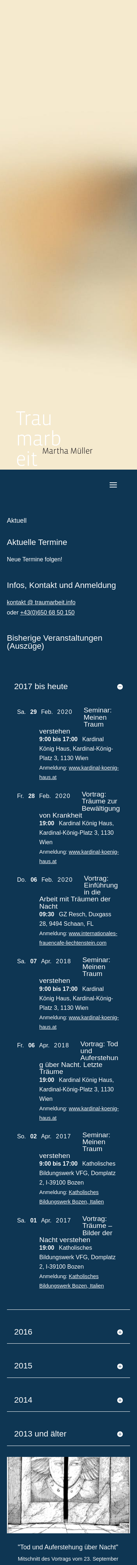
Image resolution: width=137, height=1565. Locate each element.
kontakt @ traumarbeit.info (41, 602)
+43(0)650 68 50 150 (47, 612)
